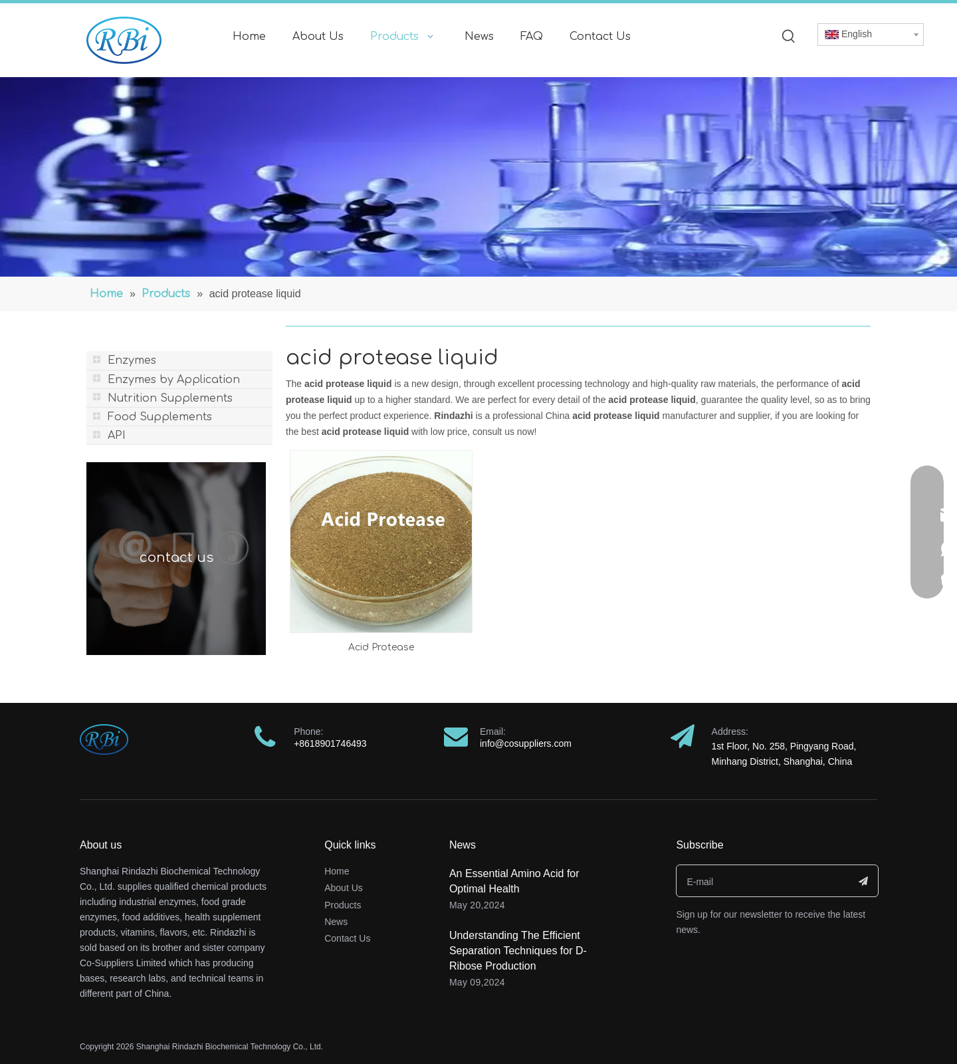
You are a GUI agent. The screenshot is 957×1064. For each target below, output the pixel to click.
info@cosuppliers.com (526, 743)
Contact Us (347, 938)
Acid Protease (381, 647)
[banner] (478, 177)
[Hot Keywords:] (789, 36)
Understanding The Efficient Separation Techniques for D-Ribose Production (518, 951)
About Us (343, 887)
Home (336, 871)
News (336, 921)
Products (342, 905)
